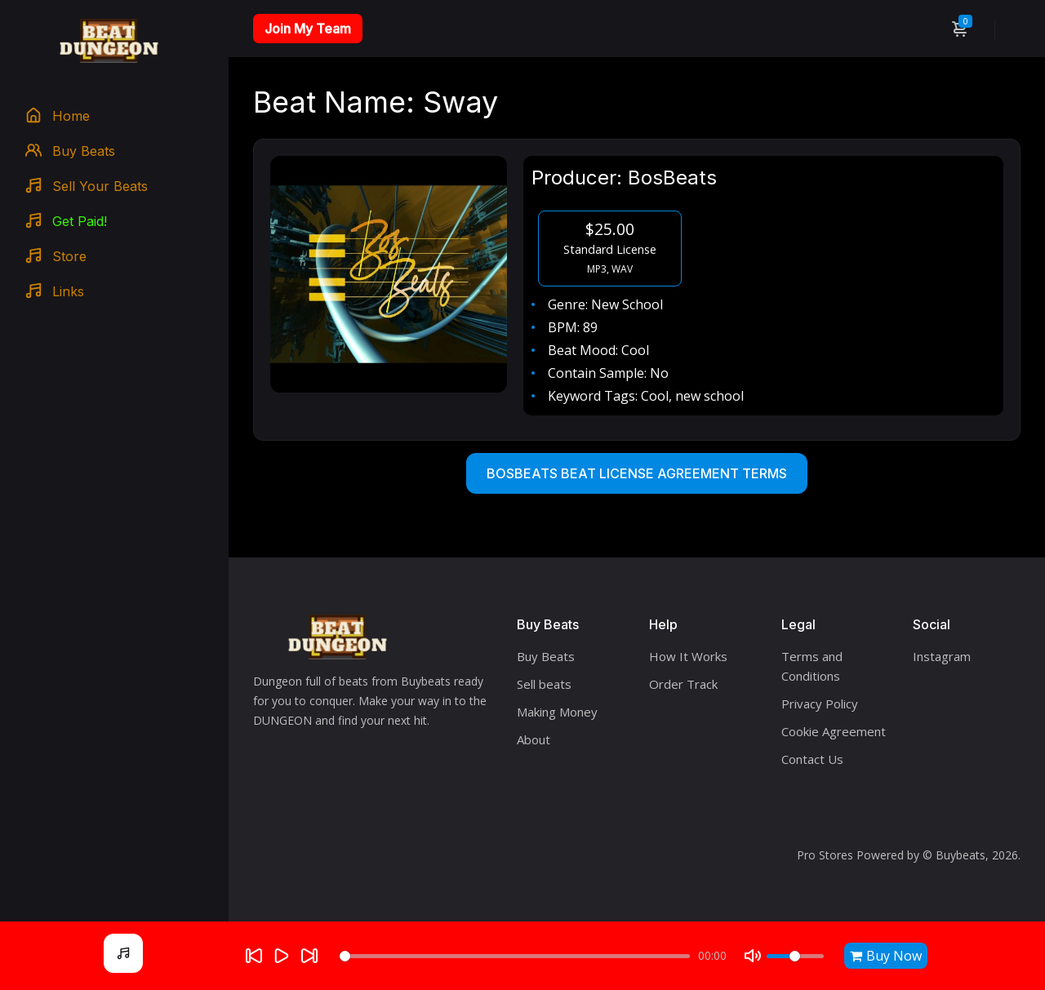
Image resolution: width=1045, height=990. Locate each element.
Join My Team (308, 28)
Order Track (683, 684)
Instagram (942, 656)
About (533, 739)
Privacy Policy (819, 703)
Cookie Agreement (833, 731)
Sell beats (544, 684)
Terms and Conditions (812, 666)
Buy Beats (546, 656)
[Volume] (795, 956)
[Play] (281, 956)
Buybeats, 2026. (978, 855)
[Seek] (515, 956)
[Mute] (753, 956)
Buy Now (886, 956)
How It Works (688, 656)
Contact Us (812, 759)
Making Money (557, 712)
